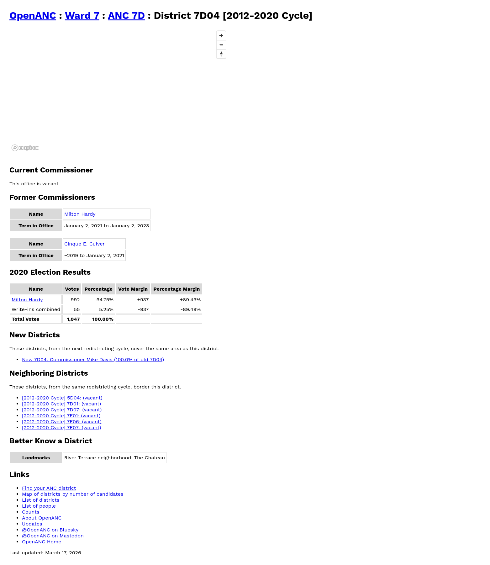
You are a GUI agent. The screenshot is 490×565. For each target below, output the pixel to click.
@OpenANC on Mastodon (53, 536)
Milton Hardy (79, 214)
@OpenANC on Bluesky (50, 530)
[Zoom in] (221, 35)
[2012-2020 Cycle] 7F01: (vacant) (61, 416)
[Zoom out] (221, 44)
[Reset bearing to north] (221, 53)
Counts (30, 512)
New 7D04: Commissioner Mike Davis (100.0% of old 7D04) (93, 359)
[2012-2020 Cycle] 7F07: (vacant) (61, 427)
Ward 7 (82, 15)
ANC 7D (126, 15)
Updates (32, 524)
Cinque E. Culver (84, 244)
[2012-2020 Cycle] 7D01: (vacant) (61, 404)
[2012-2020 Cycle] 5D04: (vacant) (62, 398)
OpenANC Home (41, 542)
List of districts (40, 500)
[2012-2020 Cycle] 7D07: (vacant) (62, 410)
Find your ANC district (49, 488)
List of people (39, 506)
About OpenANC (42, 518)
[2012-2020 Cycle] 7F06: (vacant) (62, 422)
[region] (119, 90)
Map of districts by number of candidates (72, 494)
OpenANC (32, 15)
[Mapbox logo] (25, 147)
